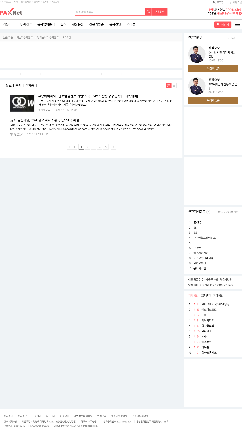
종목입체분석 (46, 24)
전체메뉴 (237, 24)
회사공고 (22, 416)
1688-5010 (19, 425)
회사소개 (8, 416)
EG (195, 232)
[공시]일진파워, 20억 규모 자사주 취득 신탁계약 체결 (44, 120)
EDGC (197, 222)
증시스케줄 (26, 2)
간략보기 (174, 85)
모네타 (37, 2)
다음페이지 (113, 147)
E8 (194, 227)
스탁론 (131, 24)
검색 (149, 12)
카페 (16, 2)
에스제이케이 (200, 252)
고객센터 (36, 416)
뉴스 (63, 24)
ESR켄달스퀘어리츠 (204, 237)
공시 (18, 85)
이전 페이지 (74, 147)
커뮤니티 (8, 24)
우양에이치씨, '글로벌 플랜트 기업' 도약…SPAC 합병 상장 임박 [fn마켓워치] (88, 96)
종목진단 (115, 24)
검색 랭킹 (193, 295)
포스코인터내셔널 (203, 258)
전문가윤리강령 (140, 416)
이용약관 (64, 416)
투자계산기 (222, 24)
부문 (5, 37)
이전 (228, 37)
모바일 (45, 2)
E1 (194, 242)
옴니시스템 (199, 268)
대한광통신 (199, 263)
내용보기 (169, 85)
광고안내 (50, 416)
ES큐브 (197, 247)
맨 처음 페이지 (69, 147)
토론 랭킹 (206, 295)
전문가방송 (96, 24)
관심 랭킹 (218, 295)
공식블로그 (6, 2)
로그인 (220, 2)
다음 (237, 37)
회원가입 (237, 2)
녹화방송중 (213, 68)
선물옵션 (78, 24)
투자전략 (26, 24)
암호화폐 (55, 2)
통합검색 (159, 11)
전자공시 (31, 85)
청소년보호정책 (119, 416)
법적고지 (101, 416)
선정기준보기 (208, 212)
